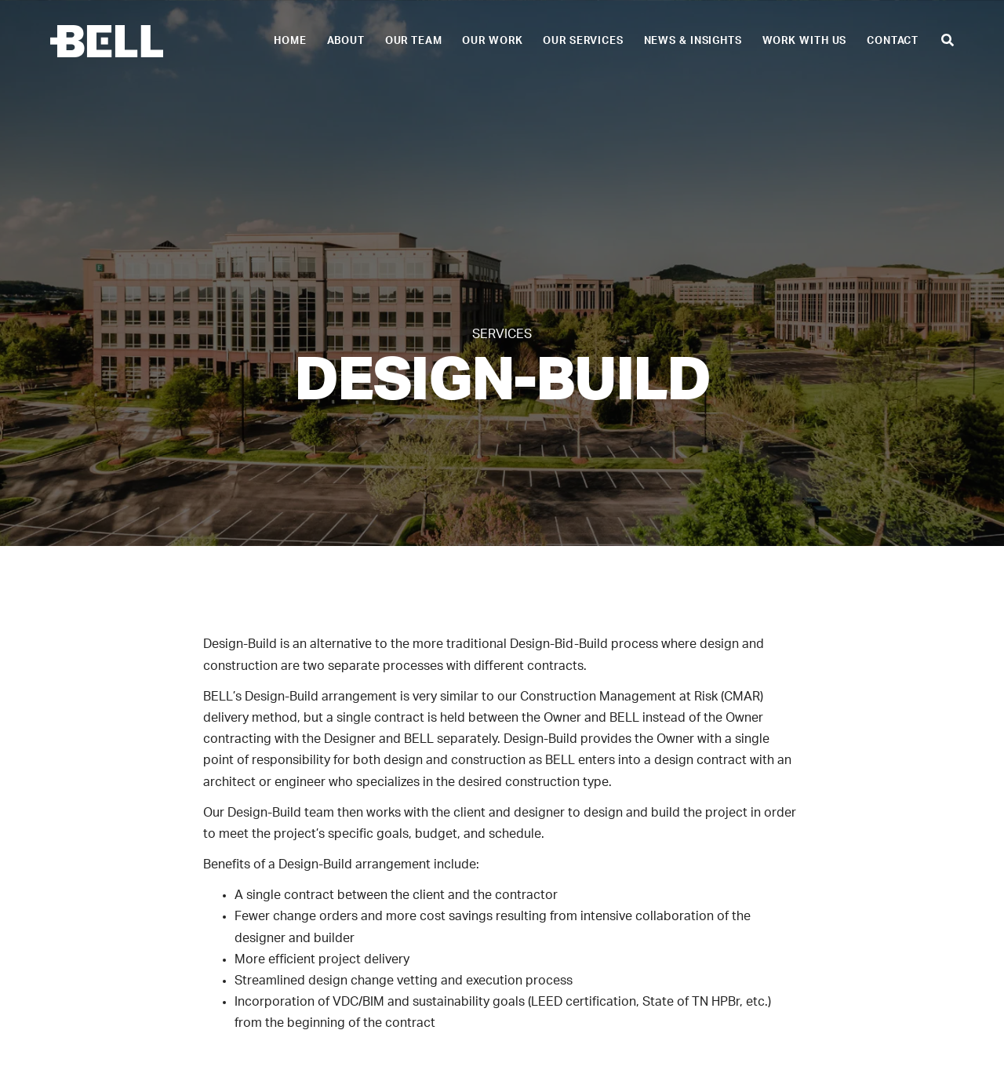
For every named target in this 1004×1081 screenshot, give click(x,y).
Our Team (413, 40)
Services (502, 334)
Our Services (583, 40)
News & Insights (693, 40)
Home (290, 40)
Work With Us (804, 40)
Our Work (492, 40)
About (346, 40)
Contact (893, 40)
